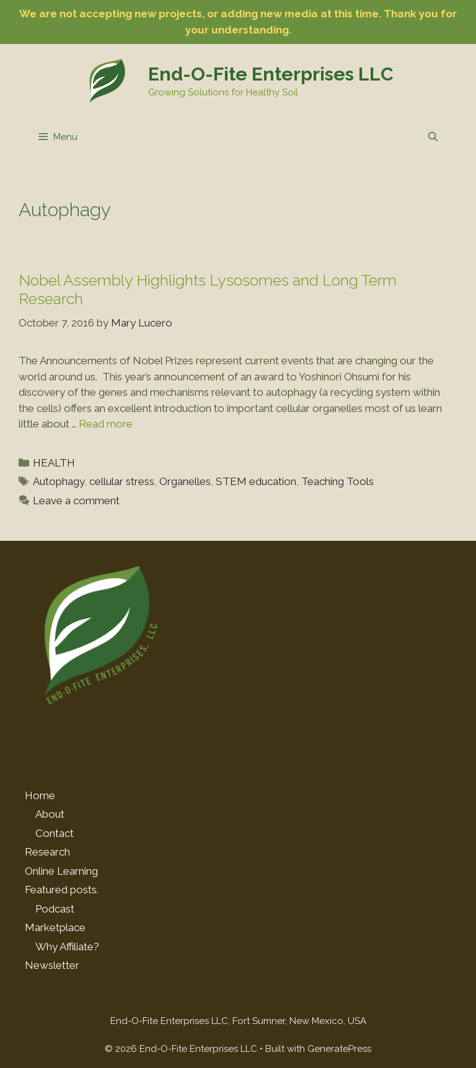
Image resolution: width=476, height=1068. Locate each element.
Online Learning (61, 871)
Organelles (185, 481)
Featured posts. (62, 889)
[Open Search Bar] (433, 136)
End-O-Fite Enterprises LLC (271, 74)
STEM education (256, 481)
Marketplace (55, 927)
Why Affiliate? (67, 946)
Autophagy (58, 481)
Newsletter (52, 965)
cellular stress (121, 481)
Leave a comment (76, 500)
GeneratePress (339, 1048)
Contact (54, 833)
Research (47, 852)
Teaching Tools (337, 481)
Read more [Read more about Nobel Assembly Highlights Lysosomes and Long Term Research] (106, 424)
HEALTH (54, 463)
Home (40, 795)
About (49, 814)
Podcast (54, 909)
